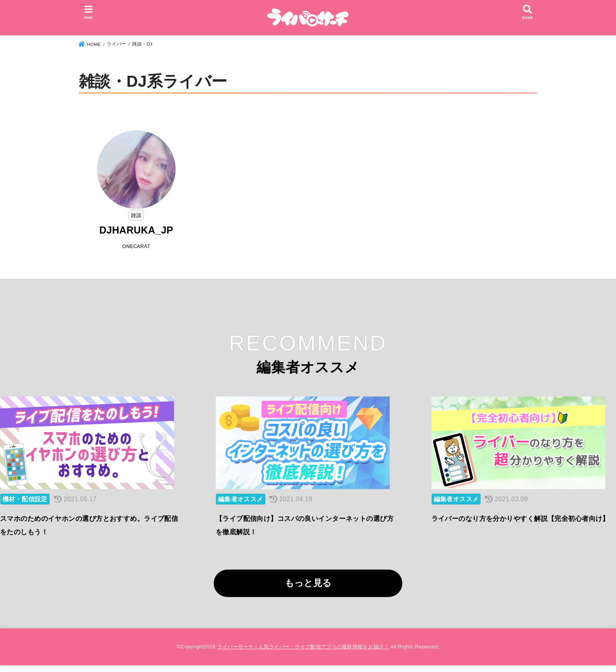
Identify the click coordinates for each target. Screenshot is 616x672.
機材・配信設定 (25, 505)
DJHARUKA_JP (136, 230)
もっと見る (308, 589)
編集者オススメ (240, 505)
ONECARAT (136, 247)
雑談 (136, 215)
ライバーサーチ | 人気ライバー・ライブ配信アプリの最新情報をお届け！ (303, 653)
